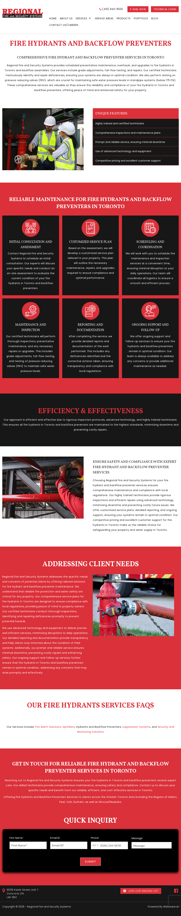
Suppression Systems (136, 727)
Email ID (55, 838)
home (53, 18)
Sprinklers (68, 727)
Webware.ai (171, 906)
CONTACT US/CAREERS (63, 25)
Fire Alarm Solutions (48, 727)
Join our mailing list (140, 891)
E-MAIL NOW (138, 9)
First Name (17, 838)
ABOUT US (66, 18)
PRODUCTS (124, 18)
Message (137, 838)
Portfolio (141, 18)
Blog (154, 18)
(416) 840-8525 (112, 9)
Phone (95, 838)
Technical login (165, 9)
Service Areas (104, 18)
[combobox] (95, 845)
